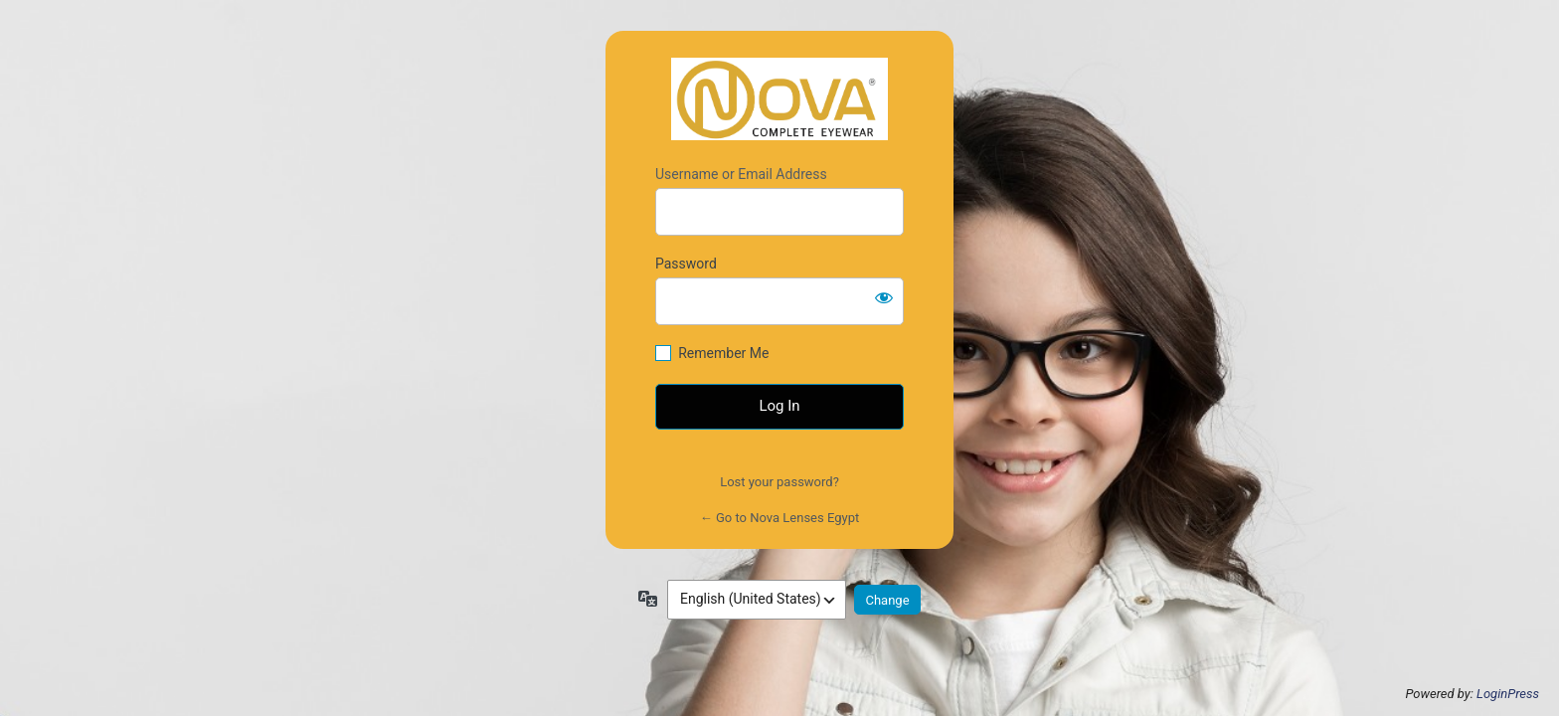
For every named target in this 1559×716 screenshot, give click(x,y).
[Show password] (884, 297)
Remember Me (723, 353)
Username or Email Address (741, 174)
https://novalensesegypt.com (779, 98)
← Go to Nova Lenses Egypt (779, 517)
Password (686, 263)
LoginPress (1507, 693)
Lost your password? (779, 481)
